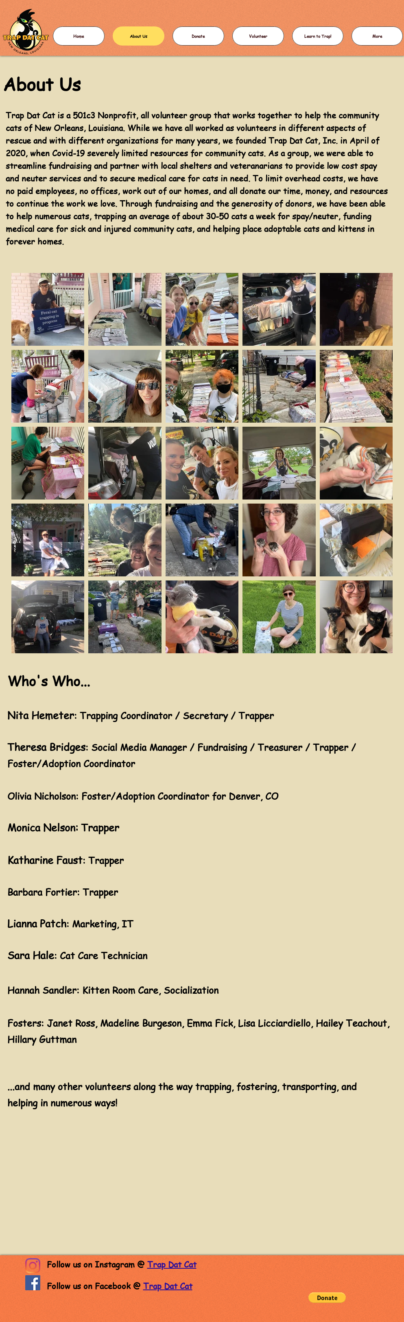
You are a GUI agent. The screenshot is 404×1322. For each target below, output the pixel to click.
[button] (327, 1297)
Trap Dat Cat (172, 1264)
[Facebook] (32, 1282)
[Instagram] (32, 1265)
